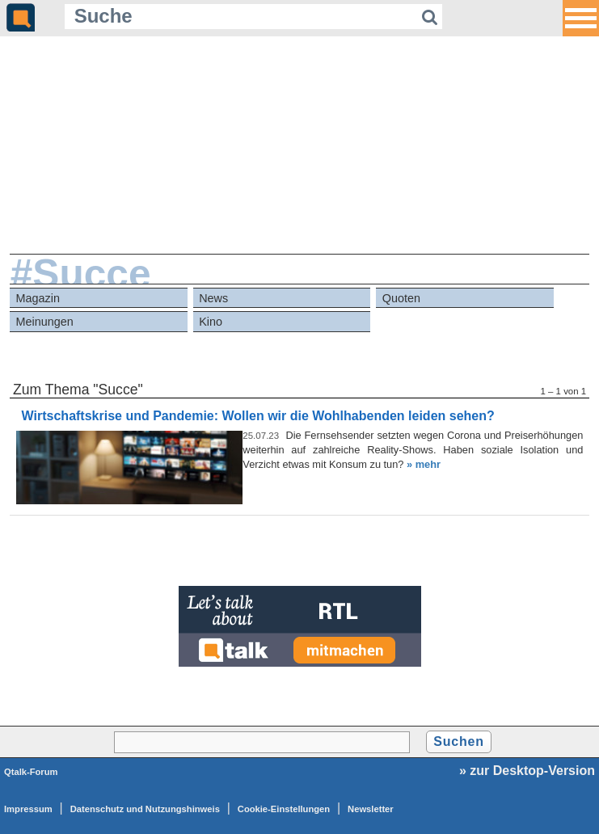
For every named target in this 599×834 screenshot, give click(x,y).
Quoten (401, 298)
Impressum (28, 809)
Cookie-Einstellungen (284, 809)
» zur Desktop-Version (527, 770)
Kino (210, 321)
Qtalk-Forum (31, 772)
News (213, 298)
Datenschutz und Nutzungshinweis (145, 809)
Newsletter (371, 809)
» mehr (424, 464)
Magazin (38, 298)
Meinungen (45, 321)
